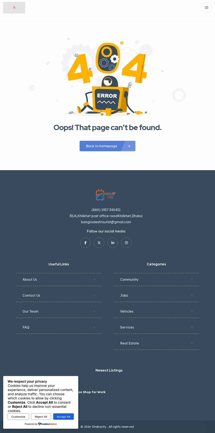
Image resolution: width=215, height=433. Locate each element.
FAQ (25, 327)
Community (129, 279)
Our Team (30, 311)
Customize (18, 416)
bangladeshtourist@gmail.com (106, 222)
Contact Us (31, 295)
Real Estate (129, 343)
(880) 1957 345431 (106, 210)
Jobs (124, 295)
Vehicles (126, 311)
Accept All (63, 416)
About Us (29, 279)
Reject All (41, 416)
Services (127, 327)
